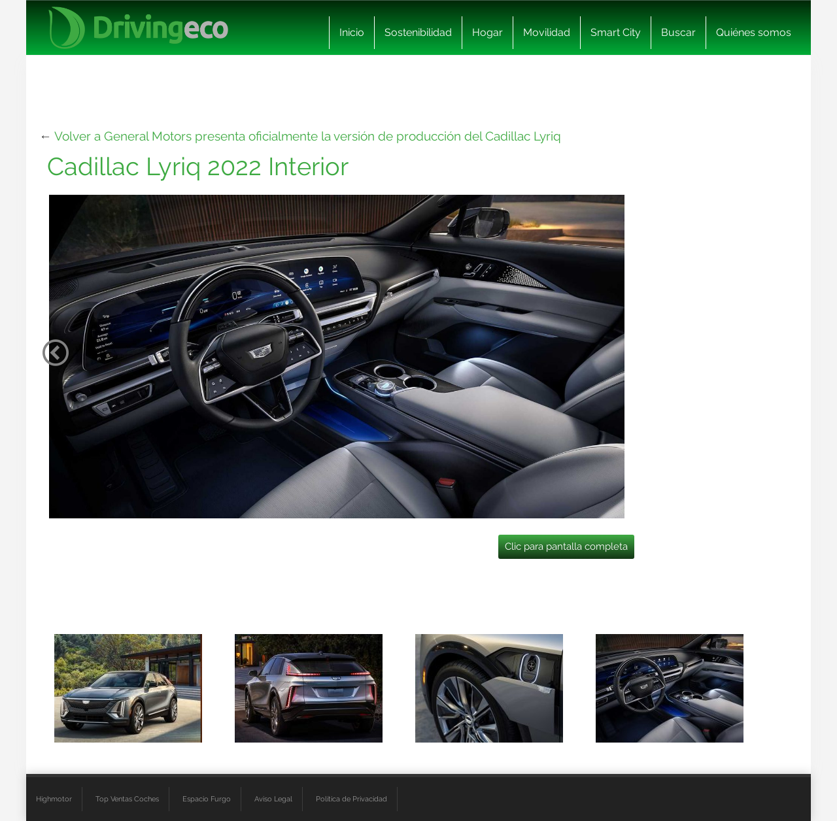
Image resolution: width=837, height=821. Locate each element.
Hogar (487, 32)
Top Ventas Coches (127, 798)
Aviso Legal (273, 798)
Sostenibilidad (418, 32)
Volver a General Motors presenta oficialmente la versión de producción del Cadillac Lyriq (307, 136)
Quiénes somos (753, 32)
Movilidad (546, 32)
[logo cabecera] (138, 28)
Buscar (678, 32)
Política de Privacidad (351, 798)
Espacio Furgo (206, 798)
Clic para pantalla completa (566, 546)
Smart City (615, 32)
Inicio (351, 32)
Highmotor (54, 798)
